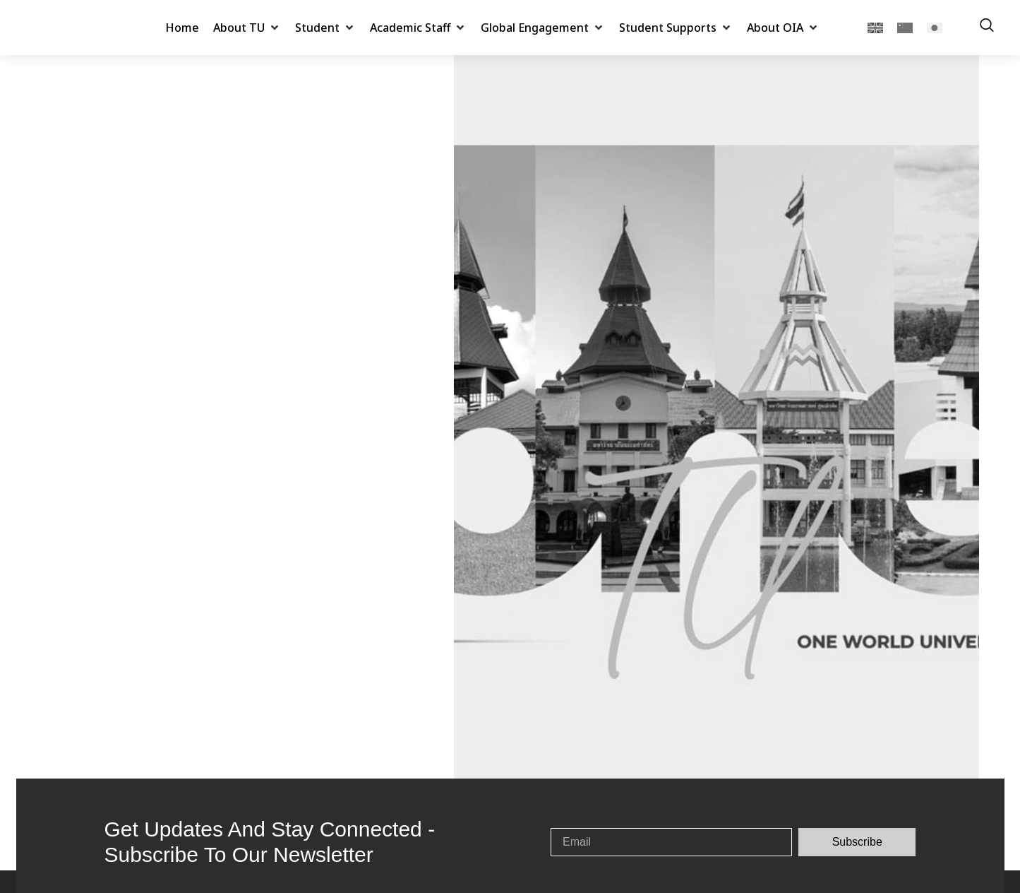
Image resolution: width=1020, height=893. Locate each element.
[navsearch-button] (987, 27)
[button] (247, 27)
